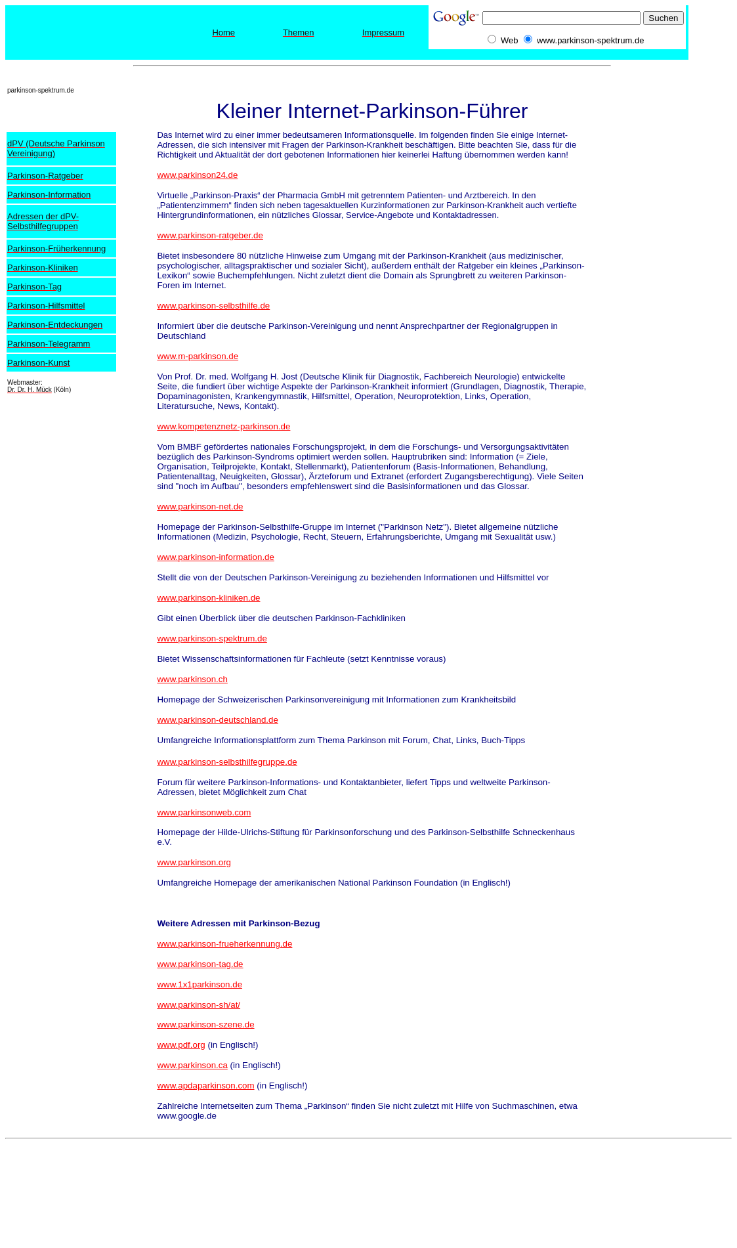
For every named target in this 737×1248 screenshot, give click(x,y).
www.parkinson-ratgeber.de (210, 235)
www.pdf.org (181, 1045)
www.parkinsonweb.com (204, 812)
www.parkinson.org (194, 862)
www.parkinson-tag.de (200, 964)
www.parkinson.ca (192, 1065)
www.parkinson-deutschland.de (217, 720)
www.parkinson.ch (192, 679)
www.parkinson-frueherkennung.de (224, 944)
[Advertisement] (679, 257)
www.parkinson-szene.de (205, 1024)
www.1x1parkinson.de (199, 984)
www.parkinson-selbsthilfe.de (213, 306)
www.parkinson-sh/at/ (198, 1005)
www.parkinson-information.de (215, 557)
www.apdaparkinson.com (205, 1085)
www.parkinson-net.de (200, 506)
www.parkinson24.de (197, 175)
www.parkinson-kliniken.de (208, 598)
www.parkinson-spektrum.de (211, 638)
